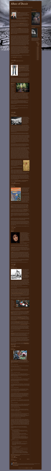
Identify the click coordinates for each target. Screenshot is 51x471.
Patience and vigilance (14, 11)
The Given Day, (23, 318)
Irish (19, 346)
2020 (37, 51)
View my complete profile (15, 465)
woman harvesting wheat (25, 180)
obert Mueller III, (15, 57)
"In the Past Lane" (19, 317)
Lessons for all (13, 349)
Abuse (38, 45)
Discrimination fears (14, 267)
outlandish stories (22, 23)
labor (14, 183)
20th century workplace (18, 180)
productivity (17, 183)
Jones (11, 33)
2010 (37, 59)
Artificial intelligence (14, 115)
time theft (19, 183)
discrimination (15, 346)
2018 (37, 52)
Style (11, 63)
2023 (37, 48)
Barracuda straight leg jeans (21, 67)
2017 (37, 53)
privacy (13, 228)
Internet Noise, (25, 209)
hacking (16, 457)
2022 (37, 49)
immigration (18, 346)
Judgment (12, 231)
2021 (37, 50)
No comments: (12, 227)
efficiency (13, 183)
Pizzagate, (19, 28)
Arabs (13, 346)
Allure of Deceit (19, 3)
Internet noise (13, 186)
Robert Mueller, (18, 12)
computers (14, 457)
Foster (38, 44)
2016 (37, 54)
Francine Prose (12, 333)
